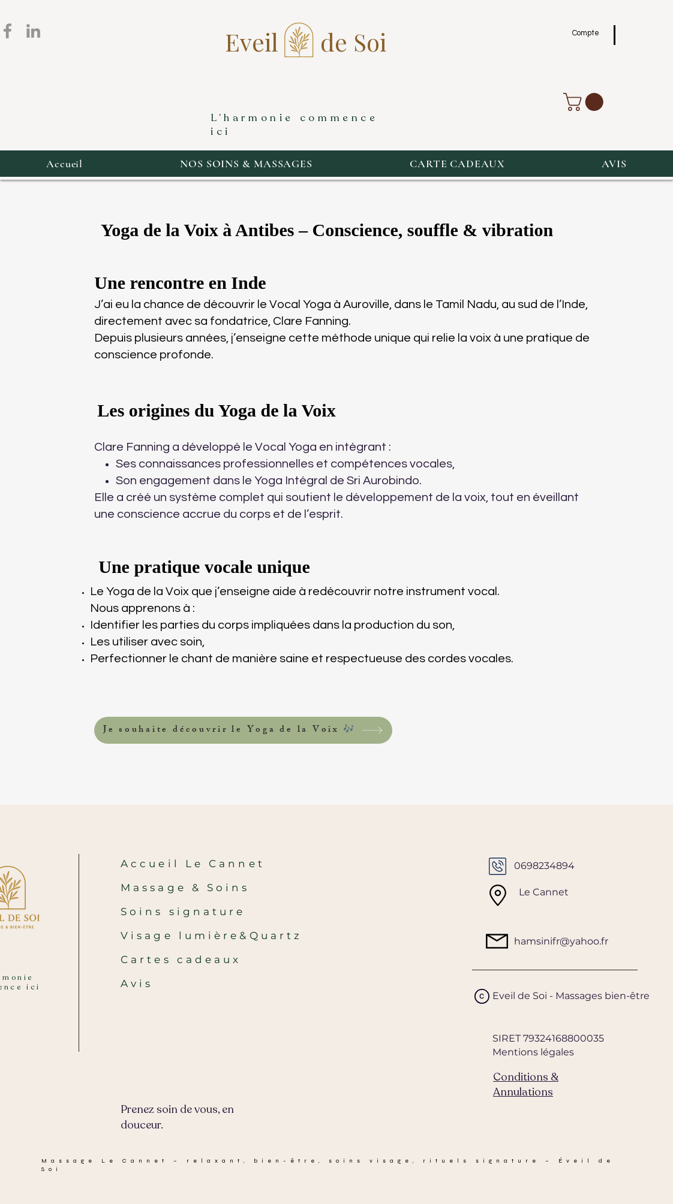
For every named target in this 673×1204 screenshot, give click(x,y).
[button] (585, 102)
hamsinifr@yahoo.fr (561, 941)
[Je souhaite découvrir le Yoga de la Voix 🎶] (243, 730)
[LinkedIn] (33, 31)
